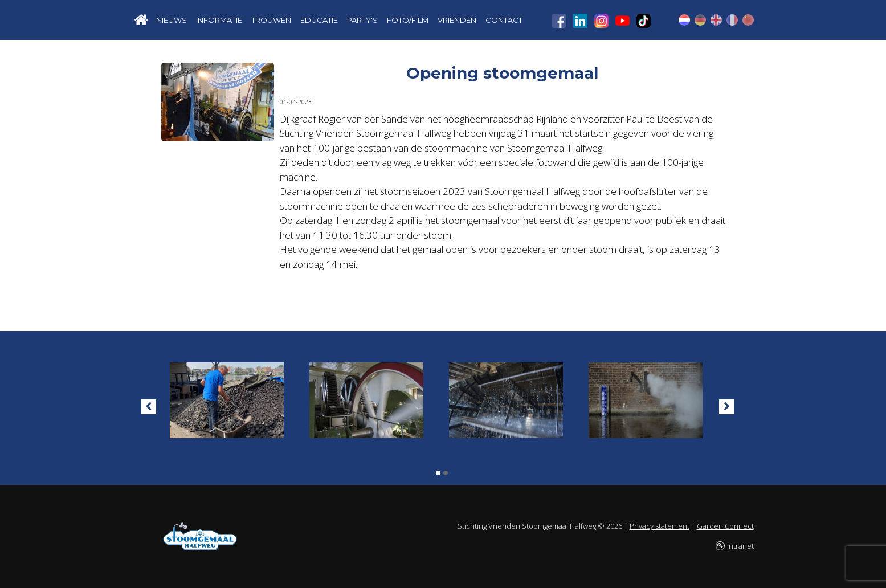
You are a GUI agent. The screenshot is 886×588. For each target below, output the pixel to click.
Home (141, 19)
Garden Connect (725, 526)
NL (684, 20)
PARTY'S (362, 19)
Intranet (740, 546)
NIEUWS (171, 19)
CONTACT (503, 19)
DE (700, 20)
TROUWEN (271, 19)
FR (732, 20)
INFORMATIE (219, 19)
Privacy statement (659, 526)
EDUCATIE (319, 19)
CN (748, 20)
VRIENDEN (457, 19)
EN (716, 20)
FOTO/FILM (407, 19)
